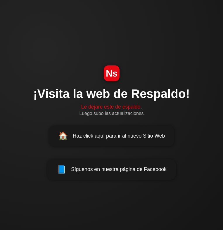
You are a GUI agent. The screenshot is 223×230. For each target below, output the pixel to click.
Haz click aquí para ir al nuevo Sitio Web (111, 136)
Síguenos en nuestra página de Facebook (111, 169)
